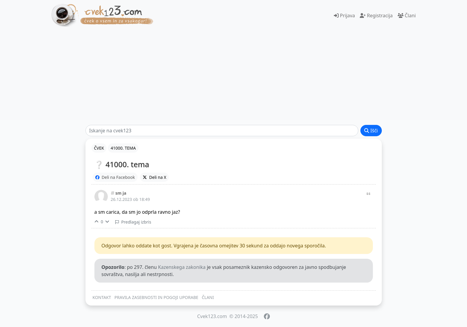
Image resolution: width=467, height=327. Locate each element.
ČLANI (208, 297)
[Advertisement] (233, 73)
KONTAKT (102, 297)
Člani (407, 15)
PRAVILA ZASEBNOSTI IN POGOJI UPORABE (156, 297)
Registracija (376, 15)
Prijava (344, 15)
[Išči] (222, 130)
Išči (371, 130)
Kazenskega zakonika (182, 267)
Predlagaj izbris (133, 222)
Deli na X (154, 177)
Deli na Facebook (115, 177)
